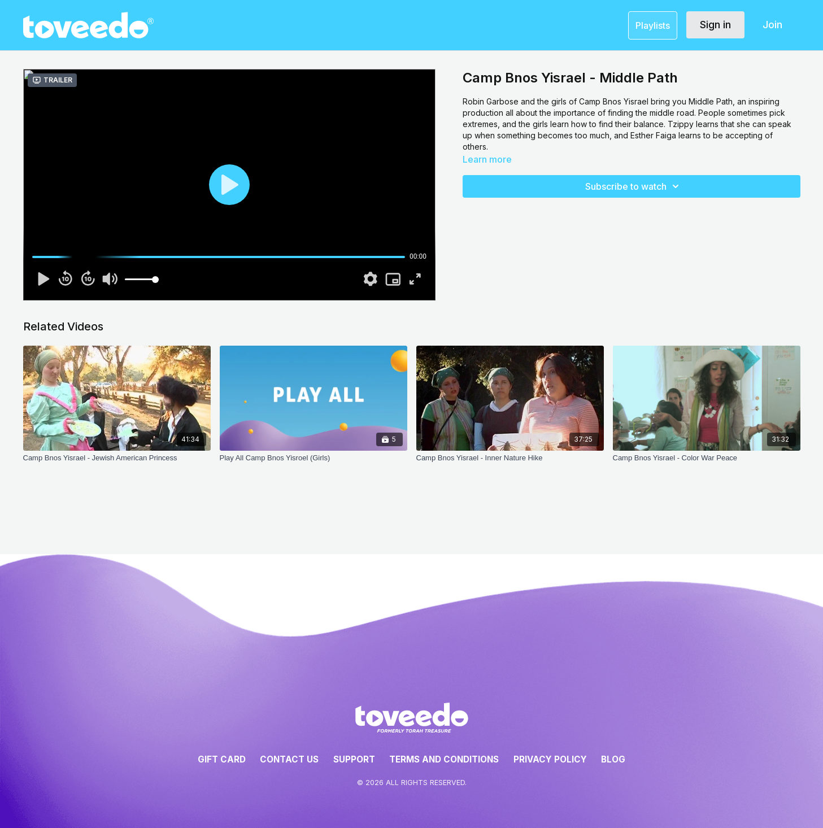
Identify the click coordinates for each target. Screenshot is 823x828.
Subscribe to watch (633, 186)
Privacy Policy (550, 759)
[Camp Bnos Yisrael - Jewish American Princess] (117, 463)
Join (772, 24)
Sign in (715, 24)
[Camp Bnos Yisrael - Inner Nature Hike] (510, 463)
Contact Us (289, 759)
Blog (613, 759)
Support (354, 759)
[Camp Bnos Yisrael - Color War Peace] (706, 463)
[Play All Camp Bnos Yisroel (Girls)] (313, 463)
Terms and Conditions (444, 759)
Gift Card (222, 759)
